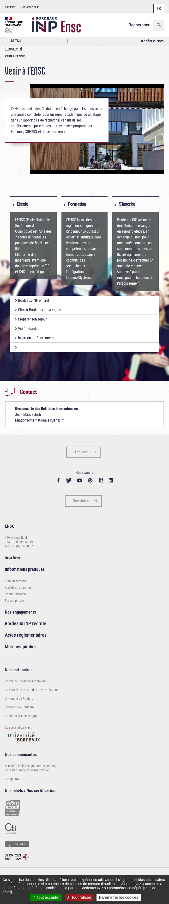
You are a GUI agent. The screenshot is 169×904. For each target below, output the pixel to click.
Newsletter (81, 500)
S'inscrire (127, 203)
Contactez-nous (30, 7)
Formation (77, 203)
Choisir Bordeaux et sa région (39, 309)
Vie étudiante (28, 328)
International (13, 48)
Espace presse (14, 600)
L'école (22, 203)
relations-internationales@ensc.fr (39, 420)
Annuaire (10, 7)
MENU (16, 41)
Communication (15, 594)
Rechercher (139, 25)
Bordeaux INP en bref (33, 300)
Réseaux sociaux (118, 41)
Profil (85, 41)
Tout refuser (79, 897)
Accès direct (152, 41)
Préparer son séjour (32, 319)
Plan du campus (15, 581)
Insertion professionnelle (36, 337)
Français (158, 5)
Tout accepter (46, 897)
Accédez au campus (18, 587)
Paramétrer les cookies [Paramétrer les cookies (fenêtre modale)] (118, 897)
